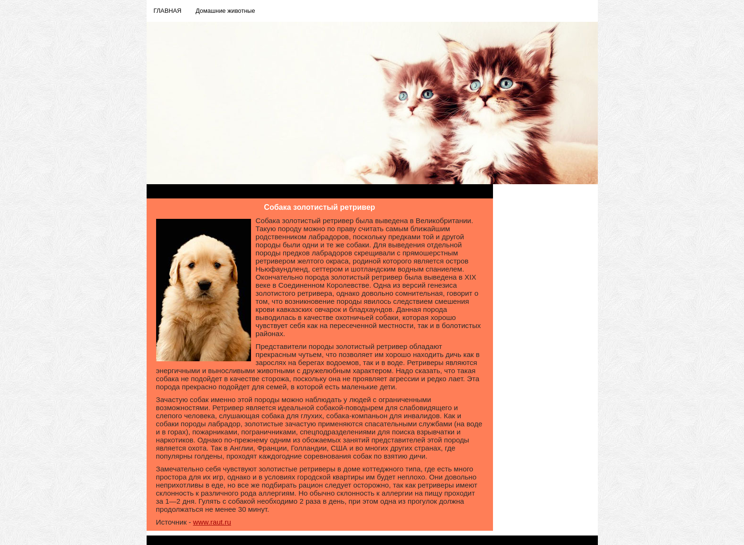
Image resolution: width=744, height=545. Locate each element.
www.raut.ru (212, 522)
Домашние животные (225, 10)
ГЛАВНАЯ (168, 10)
